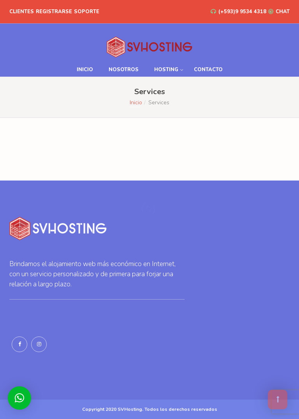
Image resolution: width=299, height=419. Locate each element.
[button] (19, 398)
